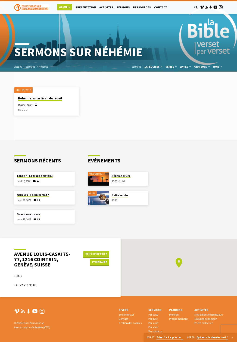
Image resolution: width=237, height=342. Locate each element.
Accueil (64, 7)
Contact (160, 7)
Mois (218, 66)
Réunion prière (121, 175)
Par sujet (153, 323)
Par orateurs (155, 331)
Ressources (142, 7)
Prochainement (178, 318)
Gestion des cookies (130, 323)
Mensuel (174, 314)
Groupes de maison (205, 318)
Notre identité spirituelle (208, 314)
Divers (123, 310)
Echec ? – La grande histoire (35, 175)
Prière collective (203, 323)
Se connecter (126, 314)
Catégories (153, 66)
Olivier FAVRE (25, 105)
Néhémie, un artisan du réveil (40, 98)
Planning (176, 310)
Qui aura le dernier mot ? (33, 194)
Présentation (85, 7)
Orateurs (202, 66)
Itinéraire (98, 262)
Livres (185, 66)
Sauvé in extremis (28, 214)
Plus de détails (95, 254)
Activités (106, 7)
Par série (153, 327)
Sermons (123, 7)
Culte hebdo (120, 195)
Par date (153, 314)
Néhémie (43, 66)
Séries (171, 66)
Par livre (153, 318)
